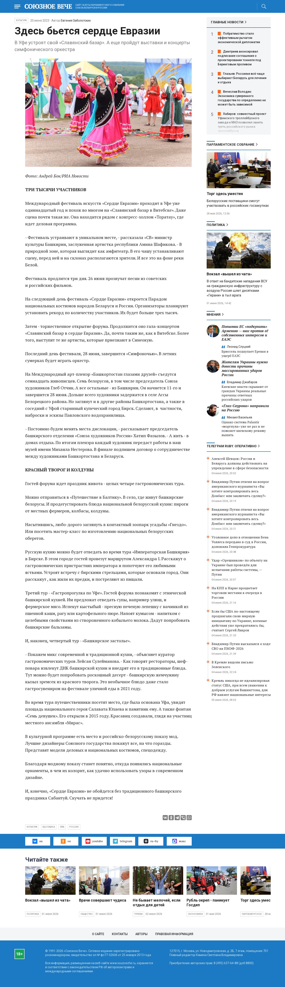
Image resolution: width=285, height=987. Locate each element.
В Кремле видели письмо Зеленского (232, 664)
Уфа (62, 827)
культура (32, 827)
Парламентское (252, 914)
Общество (86, 914)
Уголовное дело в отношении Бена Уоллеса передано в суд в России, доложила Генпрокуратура (240, 542)
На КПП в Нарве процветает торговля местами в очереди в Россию (237, 593)
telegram (122, 841)
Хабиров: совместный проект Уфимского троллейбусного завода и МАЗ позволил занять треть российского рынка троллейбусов (242, 122)
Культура (21, 20)
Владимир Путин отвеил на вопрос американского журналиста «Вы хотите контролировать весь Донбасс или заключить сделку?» (240, 488)
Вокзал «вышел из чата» (229, 274)
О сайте (98, 934)
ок (66, 841)
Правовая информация (174, 934)
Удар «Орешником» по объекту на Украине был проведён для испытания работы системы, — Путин (239, 567)
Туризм (138, 914)
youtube (94, 841)
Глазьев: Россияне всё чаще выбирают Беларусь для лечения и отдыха (242, 78)
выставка (48, 827)
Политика (216, 225)
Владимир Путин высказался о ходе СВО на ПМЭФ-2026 (241, 646)
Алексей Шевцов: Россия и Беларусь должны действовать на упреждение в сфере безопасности (240, 463)
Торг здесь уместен (225, 193)
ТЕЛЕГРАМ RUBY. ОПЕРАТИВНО (232, 446)
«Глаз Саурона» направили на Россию (245, 407)
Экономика (195, 914)
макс (179, 841)
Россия (74, 827)
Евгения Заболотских (76, 20)
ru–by (151, 841)
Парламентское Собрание (230, 145)
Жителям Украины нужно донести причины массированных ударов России (245, 368)
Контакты (120, 934)
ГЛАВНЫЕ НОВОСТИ (227, 22)
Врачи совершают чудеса (102, 900)
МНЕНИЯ (214, 315)
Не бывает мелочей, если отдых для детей (156, 902)
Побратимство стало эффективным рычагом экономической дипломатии (239, 38)
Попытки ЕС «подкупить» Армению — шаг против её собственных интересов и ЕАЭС (245, 333)
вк (37, 841)
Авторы (141, 934)
